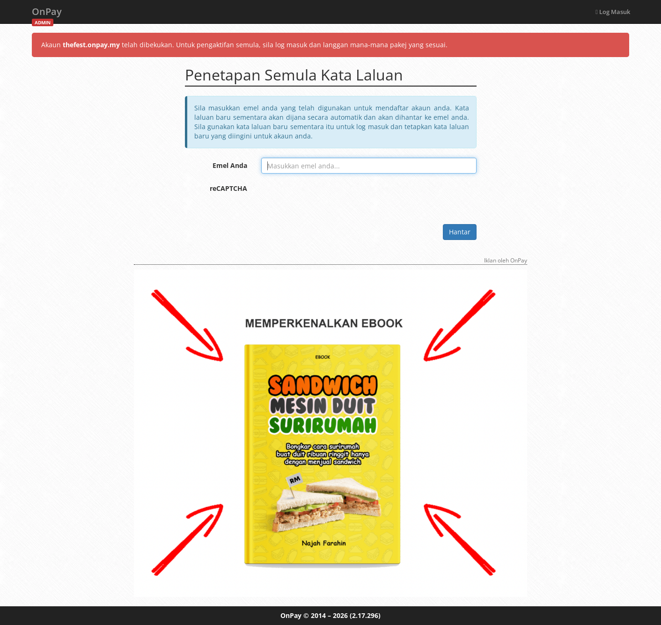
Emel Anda (230, 165)
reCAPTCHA (228, 188)
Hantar (459, 231)
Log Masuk (612, 11)
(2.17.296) (365, 615)
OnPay (47, 14)
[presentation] (332, 199)
